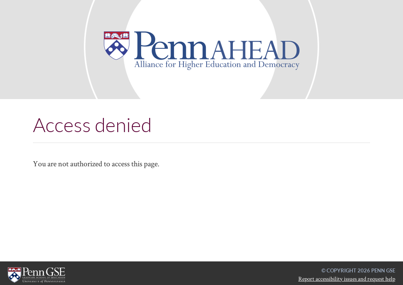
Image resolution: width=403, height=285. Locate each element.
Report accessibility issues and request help (346, 278)
